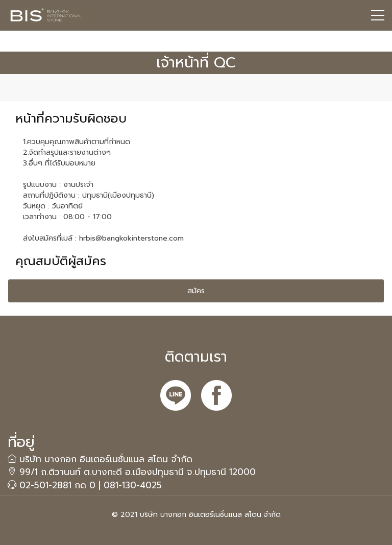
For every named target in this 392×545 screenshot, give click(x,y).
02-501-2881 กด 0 (57, 485)
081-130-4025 (133, 485)
